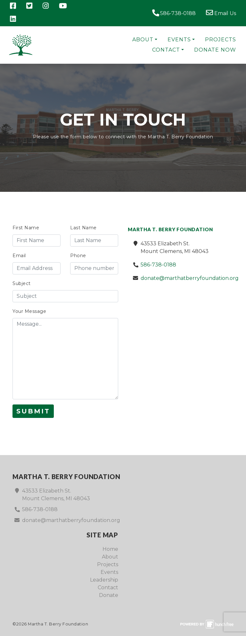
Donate (108, 595)
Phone (78, 255)
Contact (166, 50)
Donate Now (215, 50)
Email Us (221, 12)
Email (19, 255)
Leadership (104, 580)
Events (179, 40)
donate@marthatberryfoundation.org (190, 278)
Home (110, 549)
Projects (220, 40)
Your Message (29, 311)
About (142, 40)
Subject (21, 283)
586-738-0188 (174, 12)
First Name (25, 228)
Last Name (83, 228)
